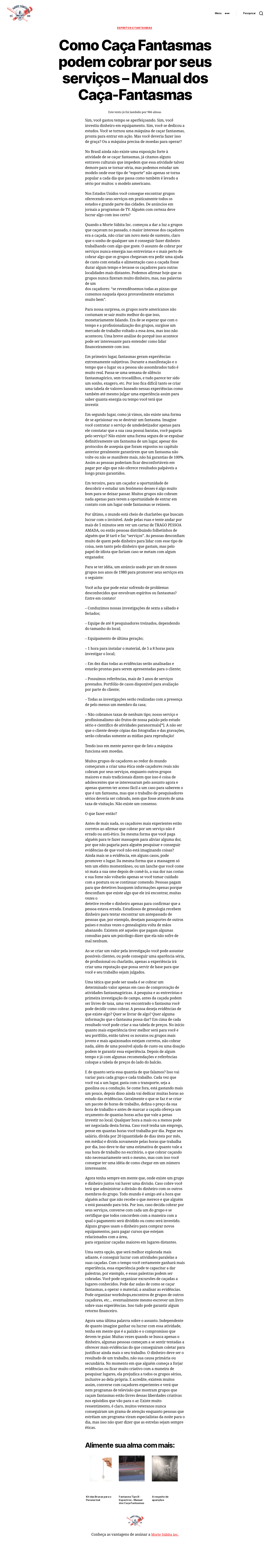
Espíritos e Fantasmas (135, 28)
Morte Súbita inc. (165, 1535)
